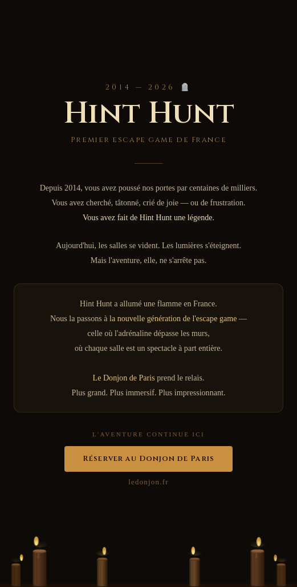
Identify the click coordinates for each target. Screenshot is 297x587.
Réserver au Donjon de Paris (148, 459)
